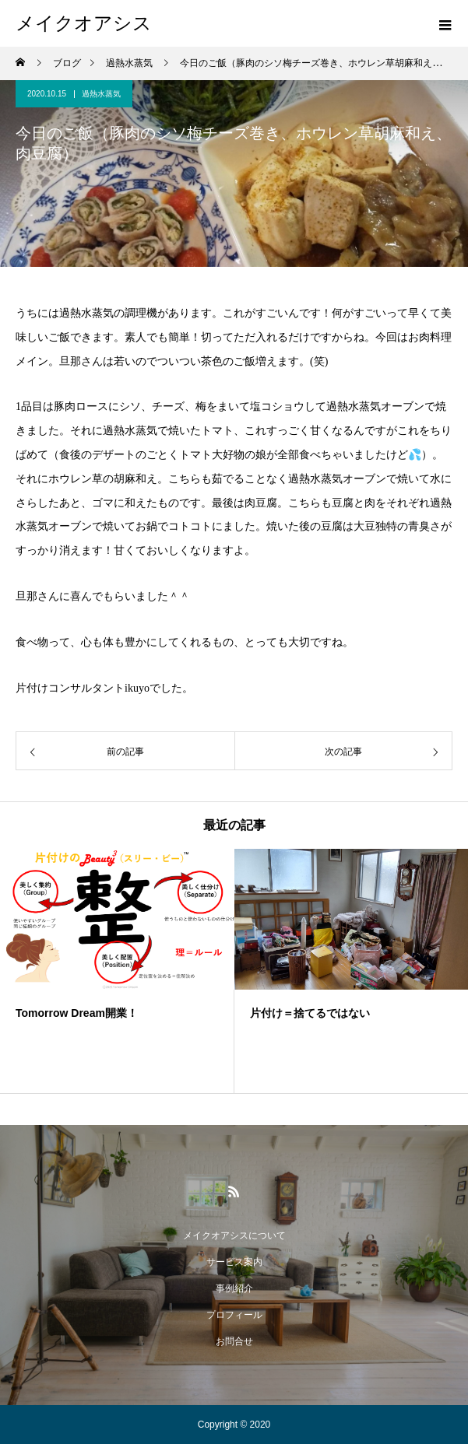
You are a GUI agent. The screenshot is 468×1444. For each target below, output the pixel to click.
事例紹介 (234, 1288)
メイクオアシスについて (234, 1235)
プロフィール (234, 1314)
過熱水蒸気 (101, 93)
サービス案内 (234, 1261)
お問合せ (234, 1341)
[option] (117, 971)
